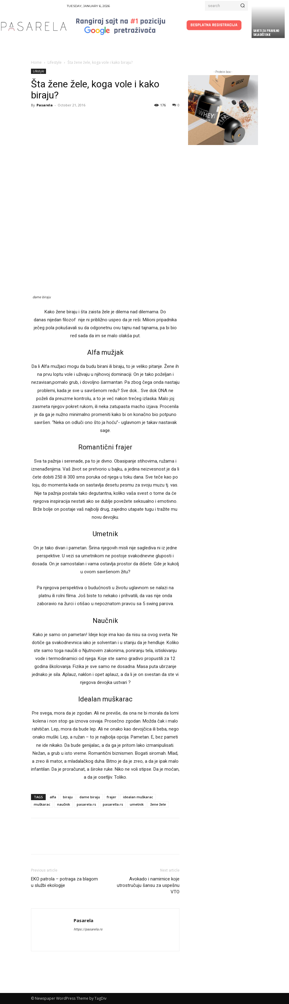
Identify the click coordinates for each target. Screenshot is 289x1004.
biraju (68, 797)
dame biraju (89, 797)
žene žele (158, 804)
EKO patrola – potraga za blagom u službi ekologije (64, 882)
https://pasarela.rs (88, 929)
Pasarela (45, 105)
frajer (111, 797)
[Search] (242, 6)
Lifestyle (55, 62)
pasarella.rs (113, 804)
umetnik (137, 804)
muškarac (42, 804)
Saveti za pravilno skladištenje (266, 32)
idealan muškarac (138, 797)
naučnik (63, 804)
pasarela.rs (86, 804)
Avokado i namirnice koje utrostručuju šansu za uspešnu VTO (148, 885)
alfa (53, 797)
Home (36, 62)
